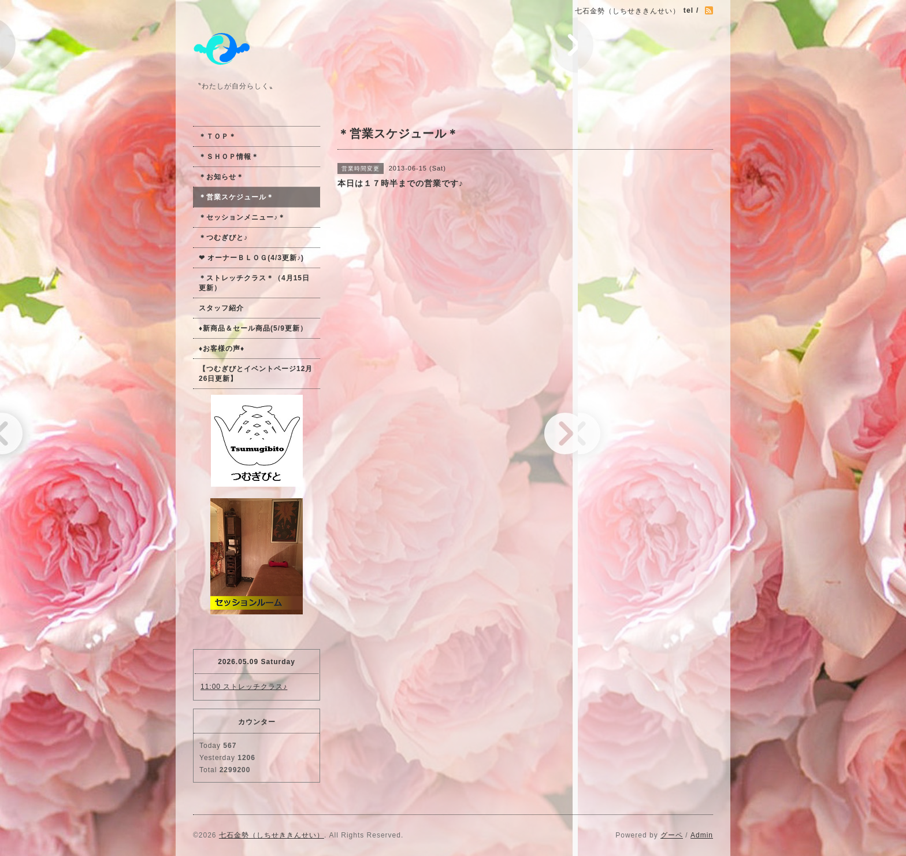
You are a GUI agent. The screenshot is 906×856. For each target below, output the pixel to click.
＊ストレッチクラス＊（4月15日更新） (254, 283)
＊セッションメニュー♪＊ (242, 217)
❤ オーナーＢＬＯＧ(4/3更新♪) (251, 258)
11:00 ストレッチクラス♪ (243, 687)
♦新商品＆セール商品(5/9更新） (253, 328)
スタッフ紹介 (221, 308)
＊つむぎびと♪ (223, 238)
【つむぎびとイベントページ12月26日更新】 (256, 374)
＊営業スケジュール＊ (236, 197)
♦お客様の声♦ (221, 348)
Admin (701, 835)
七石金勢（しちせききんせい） (271, 835)
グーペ (671, 835)
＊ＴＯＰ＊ (217, 136)
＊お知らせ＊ (221, 177)
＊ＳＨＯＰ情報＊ (229, 157)
